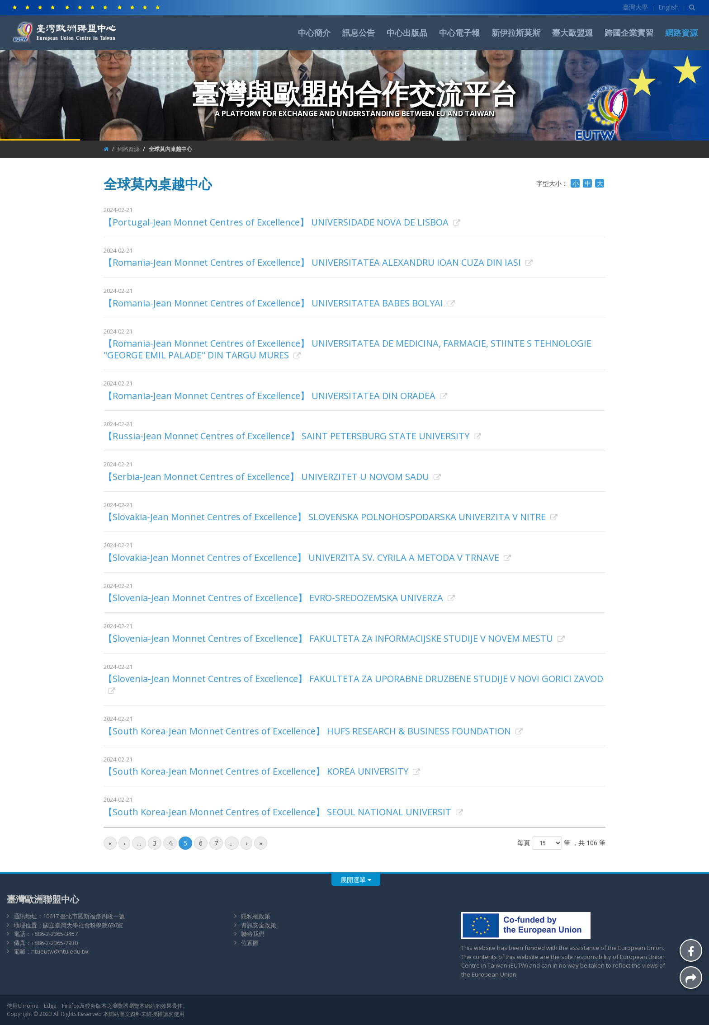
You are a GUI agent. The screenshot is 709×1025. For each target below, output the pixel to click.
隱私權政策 (255, 916)
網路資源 (681, 32)
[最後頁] (260, 843)
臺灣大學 (635, 7)
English (668, 7)
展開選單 (355, 879)
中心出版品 (407, 32)
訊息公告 (358, 32)
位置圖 (250, 943)
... (139, 843)
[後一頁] (246, 843)
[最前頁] (110, 843)
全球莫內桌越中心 (170, 149)
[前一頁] (124, 843)
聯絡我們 (253, 934)
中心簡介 (314, 32)
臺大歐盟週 (572, 32)
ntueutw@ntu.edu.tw (59, 951)
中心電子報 (459, 32)
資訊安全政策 (258, 925)
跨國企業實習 (629, 32)
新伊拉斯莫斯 (516, 32)
